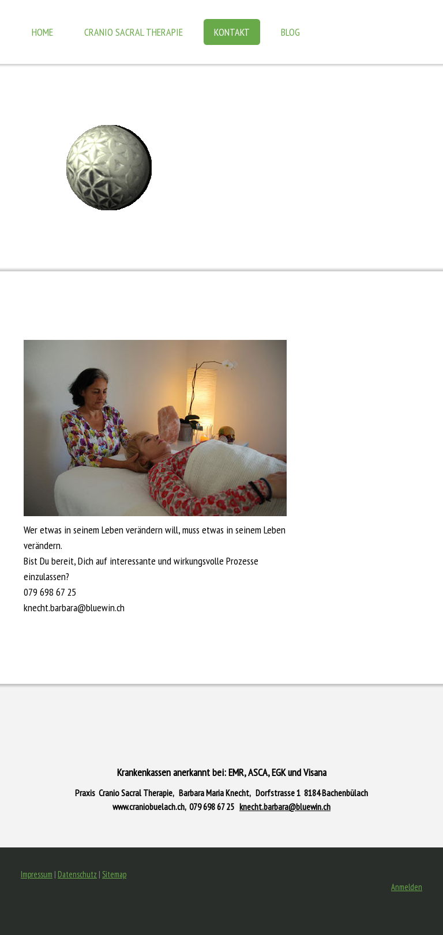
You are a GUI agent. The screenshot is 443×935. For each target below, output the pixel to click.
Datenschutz (77, 874)
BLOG (290, 32)
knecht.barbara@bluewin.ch (285, 806)
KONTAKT (232, 32)
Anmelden (406, 886)
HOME (42, 32)
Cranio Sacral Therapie (133, 32)
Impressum (36, 874)
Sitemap (114, 874)
